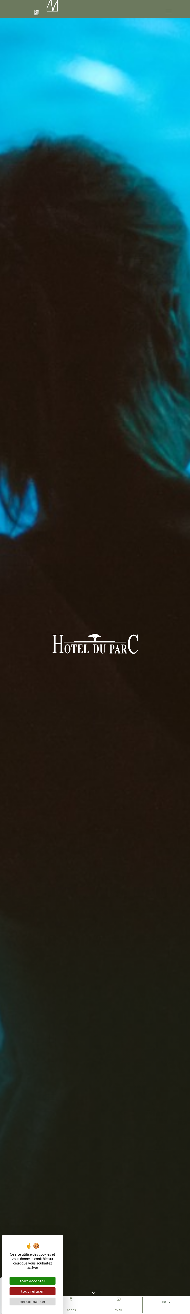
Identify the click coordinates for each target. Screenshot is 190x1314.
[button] (168, 11)
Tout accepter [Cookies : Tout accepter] (32, 1280)
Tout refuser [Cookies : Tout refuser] (32, 1291)
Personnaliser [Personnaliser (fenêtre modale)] (33, 1301)
